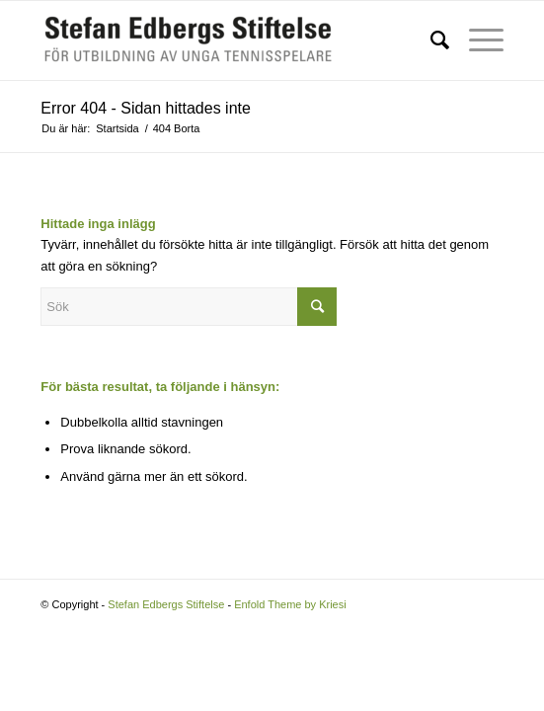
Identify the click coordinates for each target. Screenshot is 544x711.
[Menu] (476, 40)
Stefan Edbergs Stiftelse (166, 604)
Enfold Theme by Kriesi (290, 604)
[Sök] (430, 40)
